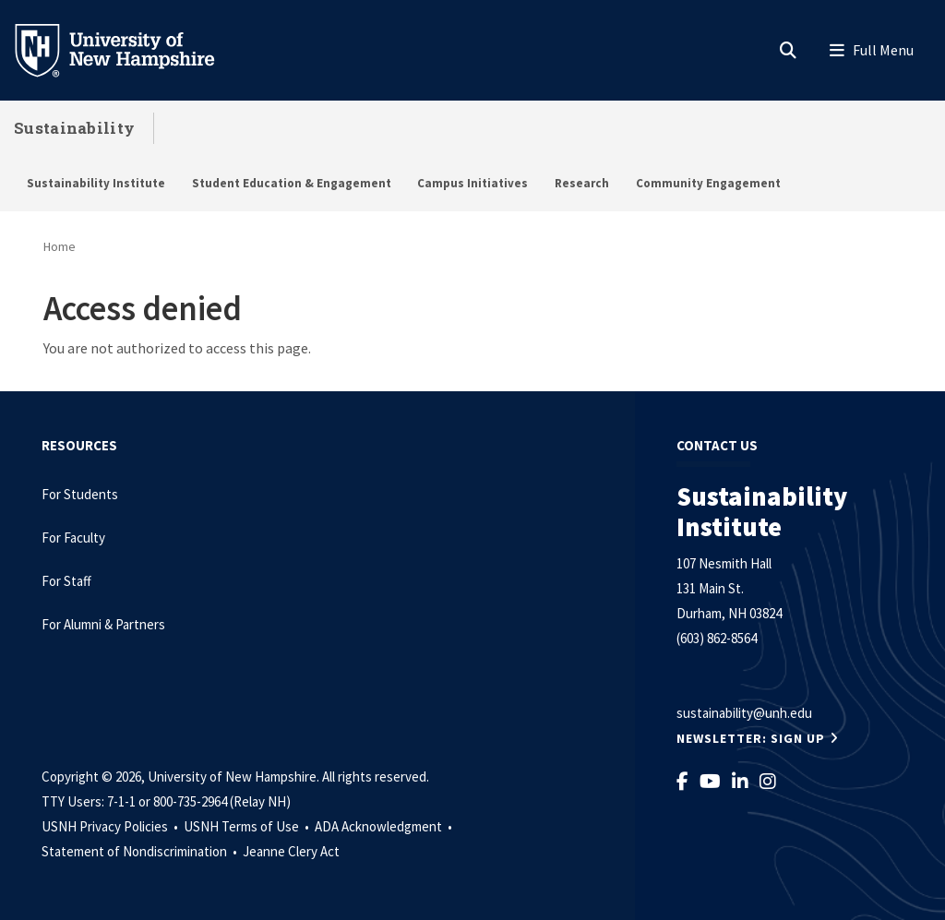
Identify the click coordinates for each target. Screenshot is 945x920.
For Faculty (73, 537)
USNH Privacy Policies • (111, 826)
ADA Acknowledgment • (385, 826)
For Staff (66, 581)
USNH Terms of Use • (248, 826)
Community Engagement (708, 183)
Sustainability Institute (96, 183)
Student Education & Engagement (291, 183)
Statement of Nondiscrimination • (141, 851)
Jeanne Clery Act (291, 851)
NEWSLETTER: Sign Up (750, 738)
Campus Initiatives (472, 183)
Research (582, 183)
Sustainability (74, 127)
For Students (80, 494)
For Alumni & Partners (105, 624)
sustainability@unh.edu (744, 713)
